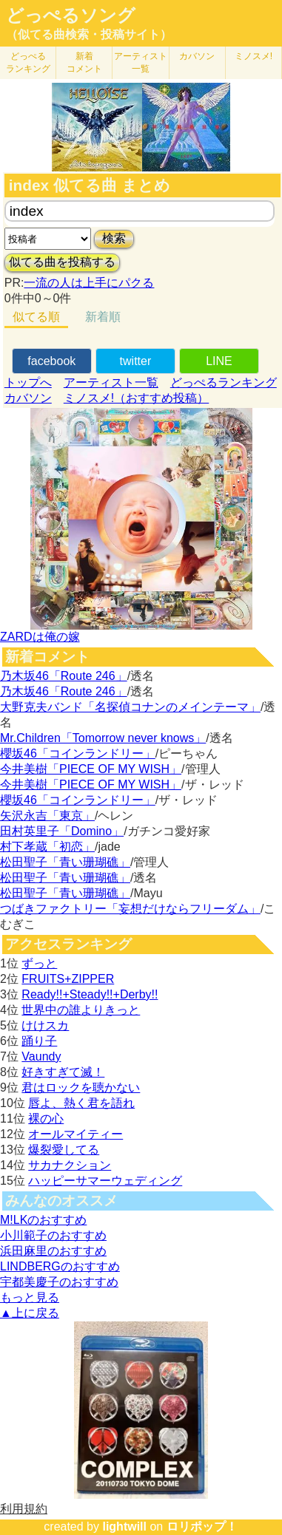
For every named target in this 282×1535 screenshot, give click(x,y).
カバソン (197, 56)
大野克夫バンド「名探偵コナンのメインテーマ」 (130, 707)
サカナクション (69, 1165)
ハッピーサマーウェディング (105, 1180)
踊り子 (39, 1041)
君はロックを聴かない (80, 1087)
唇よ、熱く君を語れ (81, 1103)
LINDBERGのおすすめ (60, 1266)
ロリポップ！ (202, 1526)
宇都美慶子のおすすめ (59, 1282)
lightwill (124, 1526)
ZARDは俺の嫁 (40, 636)
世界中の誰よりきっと (80, 1010)
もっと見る (29, 1297)
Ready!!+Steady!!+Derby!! (89, 994)
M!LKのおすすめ (43, 1220)
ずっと (39, 963)
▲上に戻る (29, 1313)
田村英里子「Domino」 (62, 831)
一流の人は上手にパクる (89, 282)
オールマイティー (75, 1134)
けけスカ (45, 1025)
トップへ (28, 382)
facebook (51, 361)
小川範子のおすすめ (53, 1235)
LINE (219, 361)
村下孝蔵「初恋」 (47, 846)
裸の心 (46, 1118)
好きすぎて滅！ (62, 1072)
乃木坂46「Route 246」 (63, 676)
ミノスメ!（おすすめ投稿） (136, 398)
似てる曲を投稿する (62, 262)
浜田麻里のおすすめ (53, 1251)
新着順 (103, 316)
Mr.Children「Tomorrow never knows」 (103, 738)
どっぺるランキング (223, 382)
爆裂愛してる (63, 1149)
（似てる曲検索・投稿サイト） (89, 34)
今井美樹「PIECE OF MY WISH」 (90, 769)
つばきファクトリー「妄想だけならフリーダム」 (130, 908)
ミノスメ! (253, 56)
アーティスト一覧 (111, 382)
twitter (136, 361)
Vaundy (41, 1056)
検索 (114, 238)
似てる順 (36, 316)
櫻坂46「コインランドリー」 (77, 753)
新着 (84, 62)
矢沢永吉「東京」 (47, 815)
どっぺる (28, 62)
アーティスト (140, 62)
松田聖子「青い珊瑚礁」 (65, 862)
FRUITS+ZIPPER (67, 979)
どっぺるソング (70, 15)
